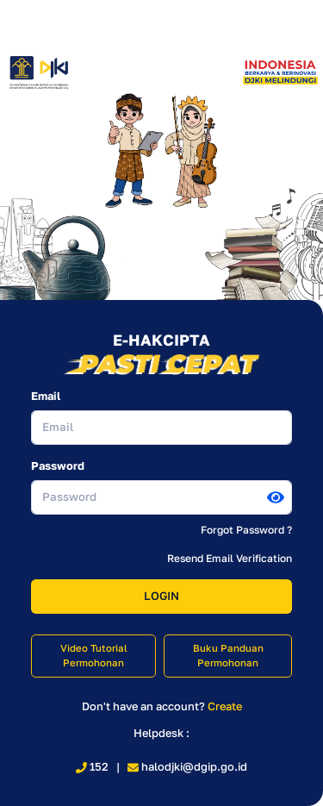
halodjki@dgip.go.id (187, 766)
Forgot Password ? (246, 529)
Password (57, 465)
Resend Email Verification (229, 558)
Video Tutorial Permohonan (93, 655)
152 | (101, 766)
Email (45, 396)
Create (225, 706)
